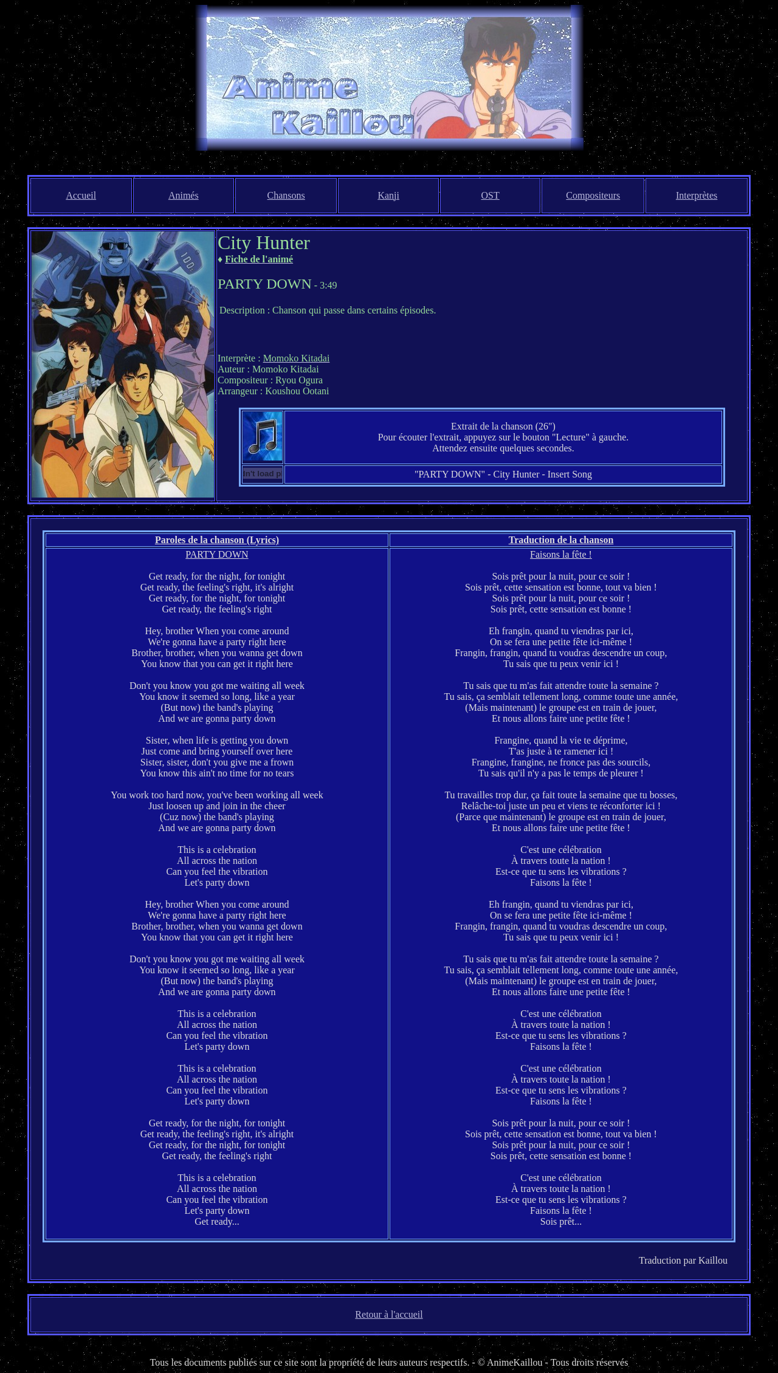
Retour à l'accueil (388, 1314)
